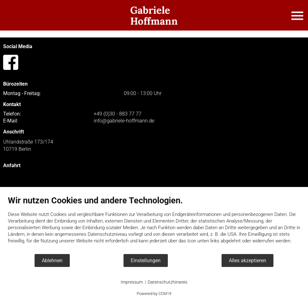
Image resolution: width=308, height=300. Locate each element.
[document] (154, 224)
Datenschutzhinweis (167, 282)
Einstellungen (146, 260)
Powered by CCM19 (154, 293)
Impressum (132, 282)
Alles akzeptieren (247, 260)
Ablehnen (52, 260)
